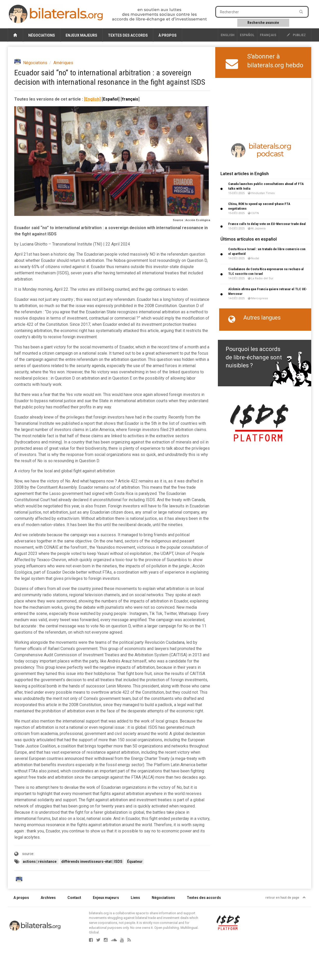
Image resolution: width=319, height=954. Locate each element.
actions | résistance (40, 861)
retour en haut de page (285, 897)
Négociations (41, 35)
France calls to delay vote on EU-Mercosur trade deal (267, 224)
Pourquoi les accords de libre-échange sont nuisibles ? (254, 357)
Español (247, 35)
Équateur (135, 861)
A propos (21, 898)
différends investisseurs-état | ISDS (91, 861)
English (227, 35)
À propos (167, 35)
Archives (48, 898)
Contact (74, 898)
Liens (135, 898)
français (268, 35)
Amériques (63, 62)
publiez (296, 35)
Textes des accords (128, 35)
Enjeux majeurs (81, 35)
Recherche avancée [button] (263, 23)
